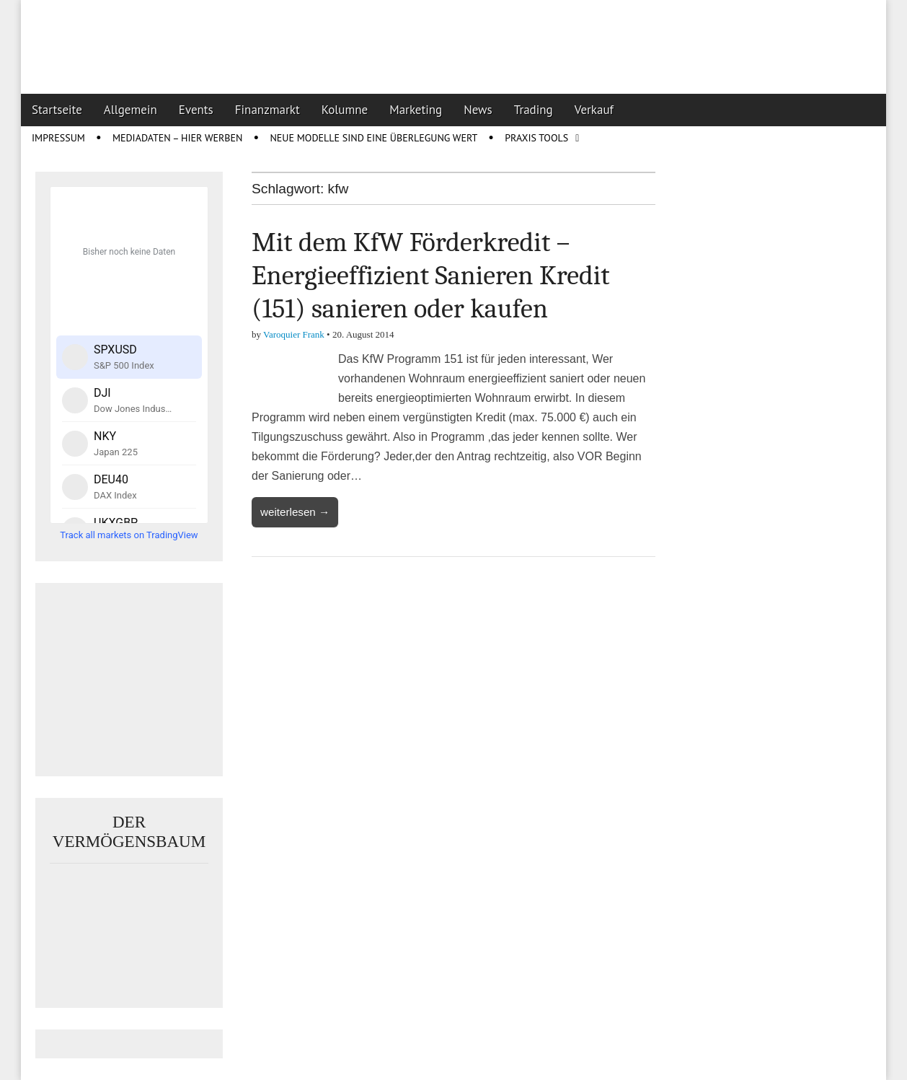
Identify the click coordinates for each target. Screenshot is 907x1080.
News (478, 110)
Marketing (415, 110)
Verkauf (594, 110)
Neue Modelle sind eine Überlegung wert (373, 137)
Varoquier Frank (293, 334)
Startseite (57, 110)
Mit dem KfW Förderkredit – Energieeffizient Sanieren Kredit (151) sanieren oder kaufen (431, 275)
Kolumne (345, 110)
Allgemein (130, 110)
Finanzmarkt (267, 110)
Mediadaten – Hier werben (177, 137)
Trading (533, 110)
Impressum (58, 137)
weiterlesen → (294, 512)
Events (196, 110)
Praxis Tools (536, 137)
